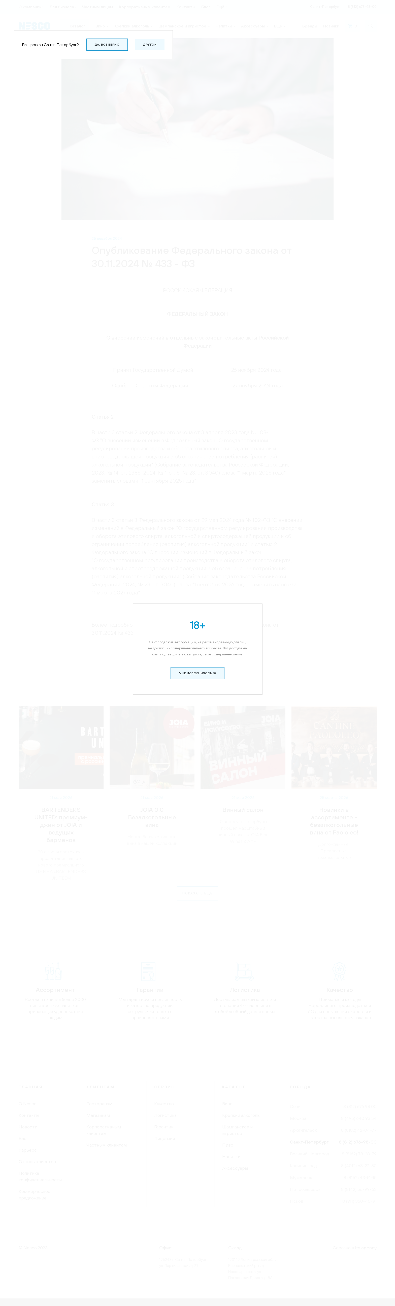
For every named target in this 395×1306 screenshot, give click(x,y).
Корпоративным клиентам (103, 1130)
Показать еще (197, 893)
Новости (28, 1126)
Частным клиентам (106, 1145)
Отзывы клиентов (37, 1161)
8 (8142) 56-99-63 (359, 1189)
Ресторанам (99, 1103)
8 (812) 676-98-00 (358, 1142)
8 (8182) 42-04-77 (359, 1130)
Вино (227, 1103)
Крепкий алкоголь (241, 1115)
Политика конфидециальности (40, 1176)
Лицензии (164, 1138)
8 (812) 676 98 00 (360, 1106)
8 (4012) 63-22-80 (359, 1165)
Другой (149, 44)
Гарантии (164, 1126)
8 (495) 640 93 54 (359, 1118)
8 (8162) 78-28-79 (359, 1153)
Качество (164, 1103)
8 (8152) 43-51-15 (360, 1177)
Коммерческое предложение (34, 1194)
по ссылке (177, 633)
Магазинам (98, 1115)
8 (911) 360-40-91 (359, 1201)
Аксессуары (235, 1168)
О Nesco (28, 1103)
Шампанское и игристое (237, 1130)
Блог (23, 1138)
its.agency (366, 1247)
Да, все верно (107, 44)
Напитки (231, 1156)
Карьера (28, 1150)
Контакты (29, 1115)
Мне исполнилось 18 (197, 125)
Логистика (165, 1115)
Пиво (227, 1145)
